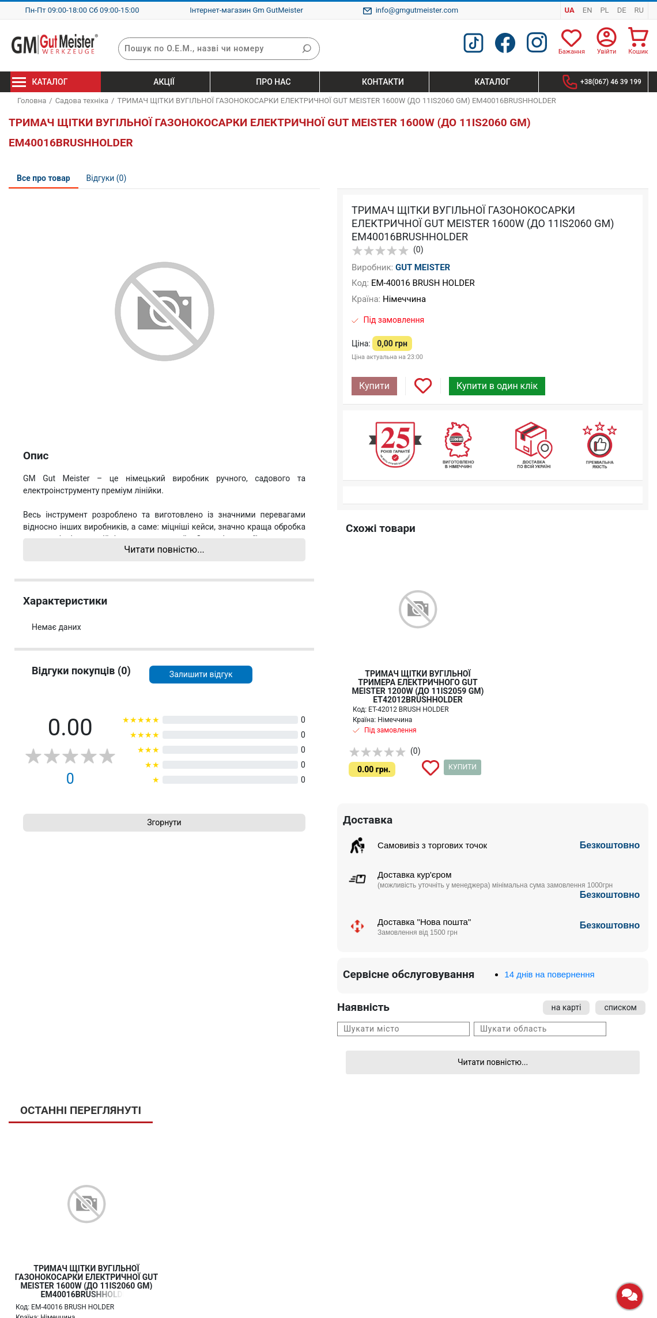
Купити (374, 385)
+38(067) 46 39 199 (610, 82)
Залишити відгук (201, 674)
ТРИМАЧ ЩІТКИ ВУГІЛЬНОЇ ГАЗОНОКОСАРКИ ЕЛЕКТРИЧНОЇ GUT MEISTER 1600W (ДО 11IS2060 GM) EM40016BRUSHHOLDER (86, 1281)
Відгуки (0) (106, 178)
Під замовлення (393, 319)
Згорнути (164, 822)
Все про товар (43, 178)
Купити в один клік (497, 385)
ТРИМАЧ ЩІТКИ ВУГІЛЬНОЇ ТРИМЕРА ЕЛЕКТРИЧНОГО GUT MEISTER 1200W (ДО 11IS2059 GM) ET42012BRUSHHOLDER (418, 686)
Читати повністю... (164, 549)
